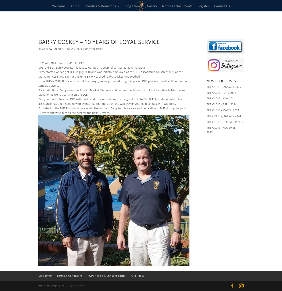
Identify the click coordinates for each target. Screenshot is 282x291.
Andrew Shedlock (53, 49)
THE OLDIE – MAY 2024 (221, 98)
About (74, 6)
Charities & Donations (100, 6)
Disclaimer (45, 276)
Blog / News (133, 6)
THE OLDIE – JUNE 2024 (221, 92)
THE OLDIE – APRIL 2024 (222, 104)
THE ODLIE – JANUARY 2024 (224, 116)
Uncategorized (94, 49)
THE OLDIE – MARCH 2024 (223, 110)
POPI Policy (137, 276)
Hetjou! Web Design (47, 285)
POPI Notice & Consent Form (106, 276)
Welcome (59, 6)
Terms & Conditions (69, 276)
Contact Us (222, 6)
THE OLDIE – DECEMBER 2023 (225, 122)
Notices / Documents (177, 6)
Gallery (152, 6)
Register (203, 6)
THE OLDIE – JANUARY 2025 (224, 87)
